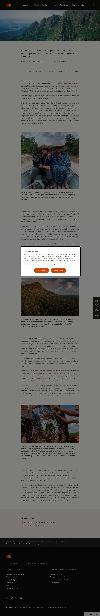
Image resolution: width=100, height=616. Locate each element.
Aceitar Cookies (58, 270)
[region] (51, 261)
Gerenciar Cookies (41, 270)
